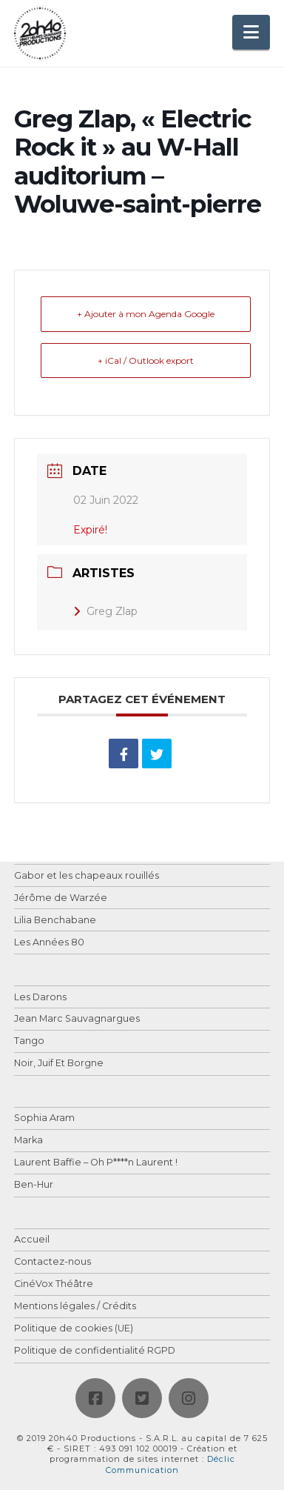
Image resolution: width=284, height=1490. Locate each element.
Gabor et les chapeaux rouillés (86, 876)
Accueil (32, 1240)
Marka (28, 1140)
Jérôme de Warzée (60, 898)
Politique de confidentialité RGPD (94, 1351)
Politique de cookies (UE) (73, 1329)
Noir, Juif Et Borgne (59, 1063)
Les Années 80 (49, 943)
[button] (251, 32)
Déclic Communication (170, 1464)
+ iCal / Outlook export (146, 360)
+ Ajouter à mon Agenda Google (145, 313)
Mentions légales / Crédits (75, 1306)
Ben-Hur (33, 1185)
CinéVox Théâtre (53, 1284)
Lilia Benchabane (55, 920)
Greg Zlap (105, 611)
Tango (29, 1041)
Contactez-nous (52, 1262)
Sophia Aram (44, 1118)
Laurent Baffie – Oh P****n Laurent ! (96, 1163)
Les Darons (40, 997)
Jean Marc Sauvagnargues (77, 1019)
